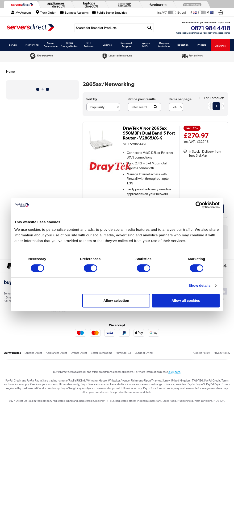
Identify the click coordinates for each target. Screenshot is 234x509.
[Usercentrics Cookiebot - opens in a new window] (199, 204)
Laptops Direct (33, 352)
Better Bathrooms (101, 352)
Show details (200, 285)
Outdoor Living (144, 352)
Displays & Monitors (164, 44)
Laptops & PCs (145, 44)
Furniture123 (123, 352)
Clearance (220, 45)
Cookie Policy (201, 352)
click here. (174, 372)
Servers (13, 44)
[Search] (110, 28)
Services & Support (126, 44)
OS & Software (88, 44)
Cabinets (108, 44)
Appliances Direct (56, 352)
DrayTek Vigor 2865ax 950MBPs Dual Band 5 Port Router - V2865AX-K (149, 133)
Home (10, 71)
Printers (201, 44)
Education (182, 44)
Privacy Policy (222, 352)
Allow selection (116, 300)
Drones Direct (79, 352)
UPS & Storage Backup (69, 44)
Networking (32, 44)
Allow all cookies (185, 300)
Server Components (51, 44)
